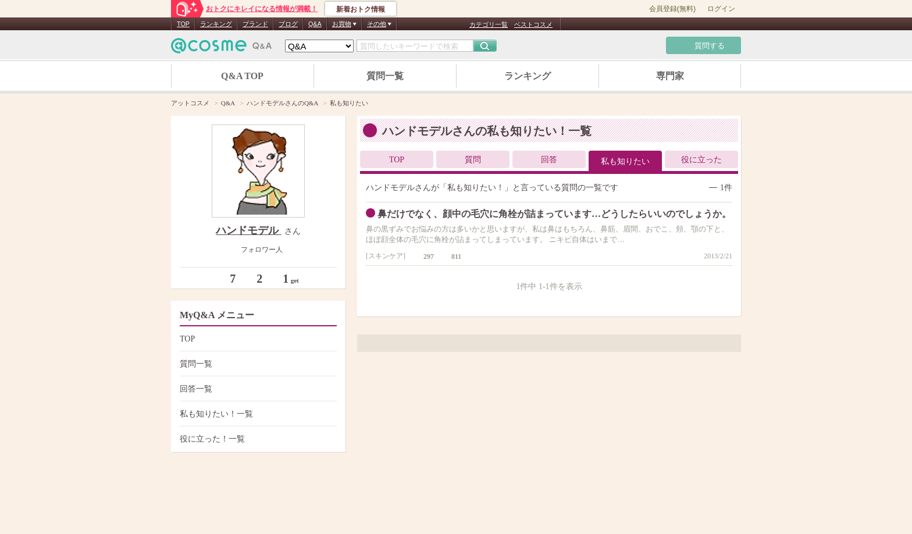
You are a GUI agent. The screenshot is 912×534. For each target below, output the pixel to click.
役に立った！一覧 (257, 439)
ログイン (721, 9)
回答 (549, 159)
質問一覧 (385, 76)
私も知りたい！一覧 (257, 414)
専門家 (670, 76)
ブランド (255, 23)
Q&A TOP (242, 76)
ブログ (288, 23)
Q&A (315, 23)
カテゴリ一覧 (488, 24)
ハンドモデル (249, 230)
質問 (473, 159)
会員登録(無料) (672, 9)
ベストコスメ (533, 24)
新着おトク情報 (360, 9)
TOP (183, 23)
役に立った (701, 159)
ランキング (216, 23)
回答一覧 (257, 389)
